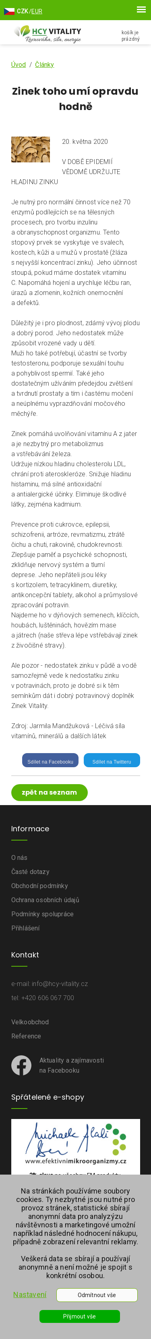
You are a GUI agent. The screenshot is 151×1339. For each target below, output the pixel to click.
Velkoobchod (30, 1022)
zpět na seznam (49, 792)
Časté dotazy (30, 872)
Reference (26, 1036)
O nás (19, 858)
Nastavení (29, 1294)
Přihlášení (25, 928)
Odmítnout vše (97, 1295)
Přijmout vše (79, 1316)
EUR (36, 11)
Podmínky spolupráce (42, 914)
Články (44, 65)
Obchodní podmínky (39, 886)
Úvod (18, 65)
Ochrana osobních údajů (45, 900)
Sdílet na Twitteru (111, 762)
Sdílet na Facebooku (50, 762)
